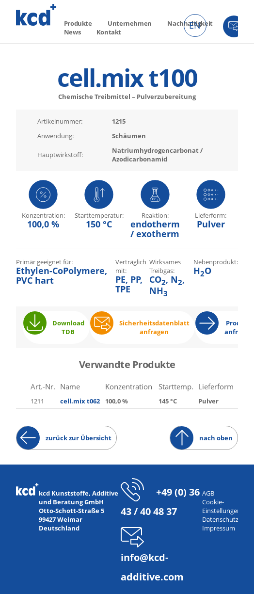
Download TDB (68, 327)
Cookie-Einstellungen (221, 506)
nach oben (216, 437)
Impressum (218, 528)
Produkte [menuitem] (78, 23)
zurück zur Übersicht (78, 437)
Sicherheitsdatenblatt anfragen (154, 327)
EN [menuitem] (195, 25)
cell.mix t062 (80, 401)
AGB (208, 493)
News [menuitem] (72, 32)
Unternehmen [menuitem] (130, 23)
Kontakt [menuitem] (108, 32)
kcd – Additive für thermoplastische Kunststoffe (36, 15)
